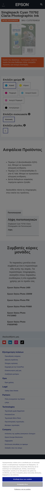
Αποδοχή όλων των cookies (22, 479)
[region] (22, 475)
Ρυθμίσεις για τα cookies (22, 489)
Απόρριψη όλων (22, 484)
